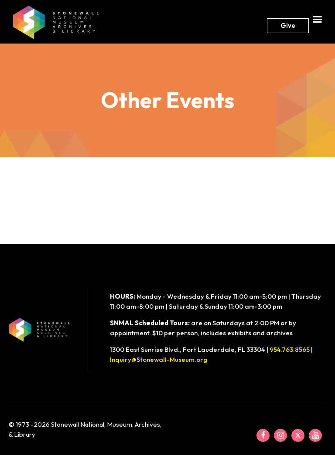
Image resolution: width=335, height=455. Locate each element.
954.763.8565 (290, 349)
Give (287, 25)
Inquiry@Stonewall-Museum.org (158, 359)
